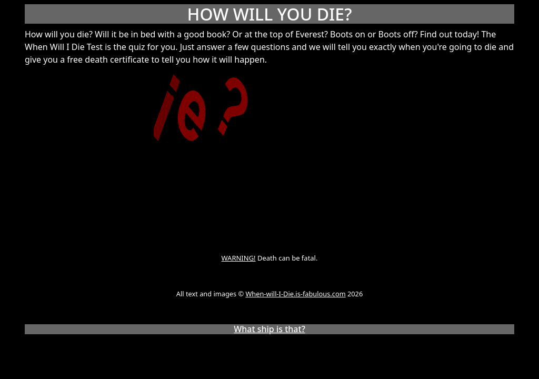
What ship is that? (269, 329)
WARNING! (239, 258)
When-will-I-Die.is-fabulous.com (295, 293)
